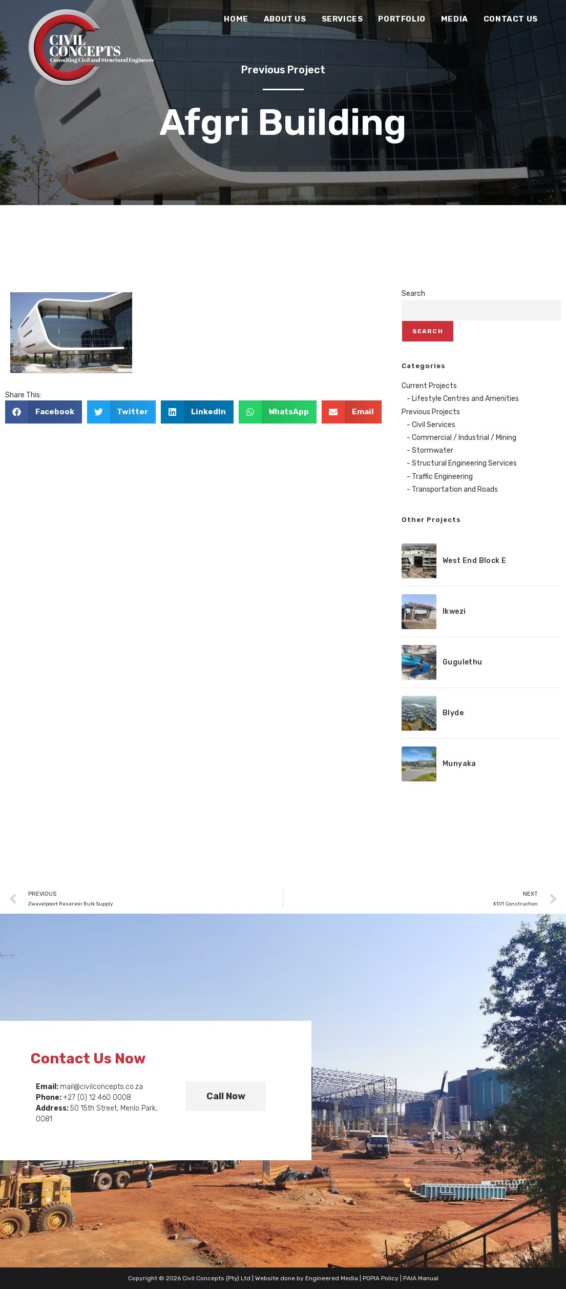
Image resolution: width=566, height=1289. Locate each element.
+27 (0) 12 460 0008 (97, 1097)
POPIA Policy (381, 1278)
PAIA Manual (420, 1278)
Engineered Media (331, 1278)
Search (413, 293)
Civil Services (433, 424)
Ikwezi (454, 611)
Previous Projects (431, 412)
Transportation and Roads (455, 489)
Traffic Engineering (442, 476)
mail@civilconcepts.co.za (101, 1086)
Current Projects (429, 385)
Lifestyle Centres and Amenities (465, 398)
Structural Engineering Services (464, 463)
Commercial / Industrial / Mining (464, 437)
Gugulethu (463, 662)
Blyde (453, 713)
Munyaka (459, 763)
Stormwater (432, 450)
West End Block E (474, 560)
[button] (43, 412)
